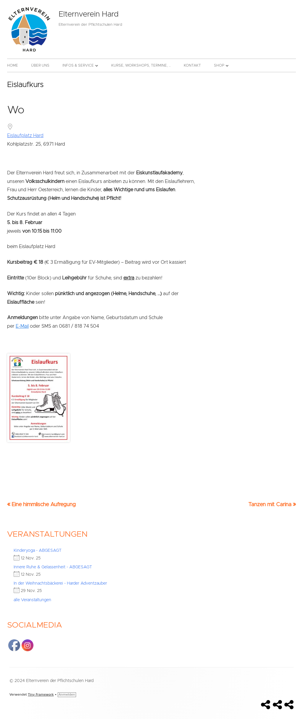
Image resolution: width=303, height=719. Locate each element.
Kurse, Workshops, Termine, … (141, 65)
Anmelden (67, 695)
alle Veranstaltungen (32, 600)
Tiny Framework (41, 695)
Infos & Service (78, 65)
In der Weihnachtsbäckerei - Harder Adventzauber (60, 583)
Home (12, 65)
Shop (219, 65)
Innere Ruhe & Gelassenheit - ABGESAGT (53, 567)
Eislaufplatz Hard (25, 135)
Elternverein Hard (88, 14)
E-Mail (22, 326)
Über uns (40, 65)
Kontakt (192, 65)
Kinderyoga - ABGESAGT (38, 551)
